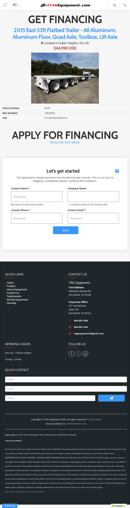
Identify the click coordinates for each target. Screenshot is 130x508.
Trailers (11, 286)
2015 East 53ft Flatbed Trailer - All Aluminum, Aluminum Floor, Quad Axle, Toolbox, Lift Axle (65, 33)
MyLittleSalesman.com (75, 423)
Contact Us (13, 292)
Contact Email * (77, 210)
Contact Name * (20, 188)
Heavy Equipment (17, 289)
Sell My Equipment (17, 299)
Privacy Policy (94, 419)
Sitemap (11, 303)
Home (10, 282)
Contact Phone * (20, 210)
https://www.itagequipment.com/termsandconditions (25, 492)
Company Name (77, 188)
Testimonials (14, 296)
